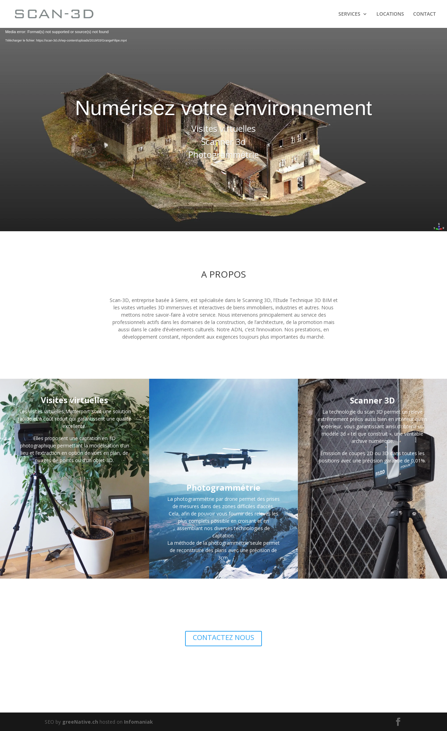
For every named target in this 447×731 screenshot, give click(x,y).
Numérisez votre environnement (223, 108)
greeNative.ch (80, 721)
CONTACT (424, 14)
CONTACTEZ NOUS (223, 637)
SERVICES (349, 14)
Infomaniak (138, 721)
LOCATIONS (390, 14)
